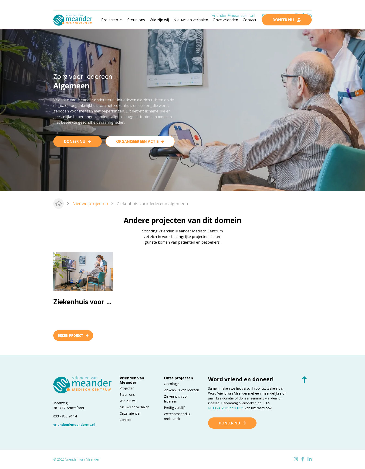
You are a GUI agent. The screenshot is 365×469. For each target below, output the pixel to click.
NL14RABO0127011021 (226, 408)
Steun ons (136, 19)
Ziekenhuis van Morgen (181, 390)
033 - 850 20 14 (65, 416)
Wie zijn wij (159, 19)
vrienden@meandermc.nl (233, 5)
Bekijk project (73, 335)
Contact (249, 19)
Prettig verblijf (174, 407)
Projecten (127, 388)
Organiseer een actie (137, 141)
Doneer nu (74, 141)
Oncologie (171, 384)
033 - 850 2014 (274, 5)
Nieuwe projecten (90, 203)
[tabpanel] (182, 109)
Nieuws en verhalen (190, 19)
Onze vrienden (225, 19)
